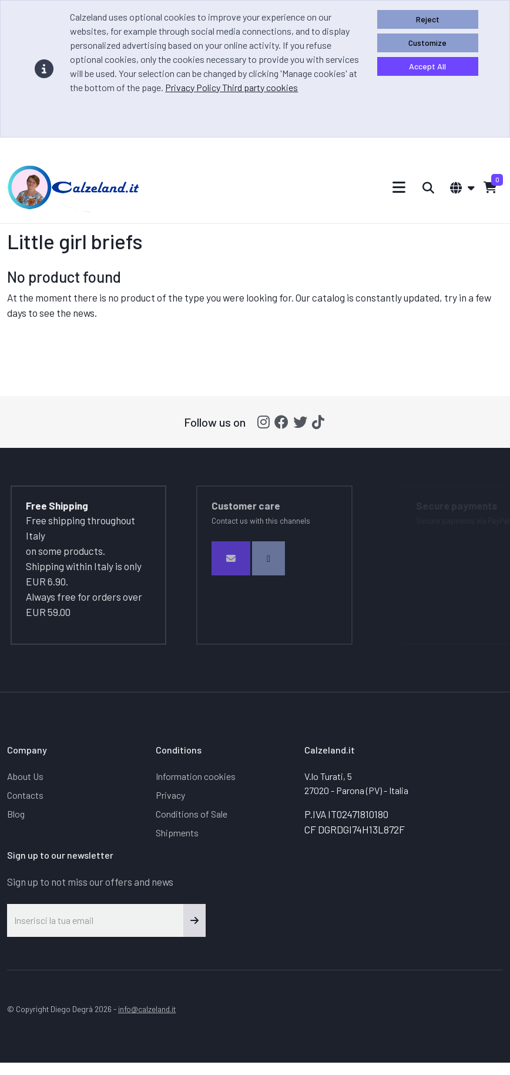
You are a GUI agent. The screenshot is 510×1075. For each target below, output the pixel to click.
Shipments (177, 832)
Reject (427, 19)
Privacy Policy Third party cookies (231, 87)
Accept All (427, 66)
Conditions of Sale (191, 813)
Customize (427, 43)
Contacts (25, 795)
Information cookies (196, 776)
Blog (16, 813)
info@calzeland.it (147, 1009)
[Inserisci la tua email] (95, 920)
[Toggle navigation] (399, 187)
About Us (25, 776)
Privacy (170, 795)
